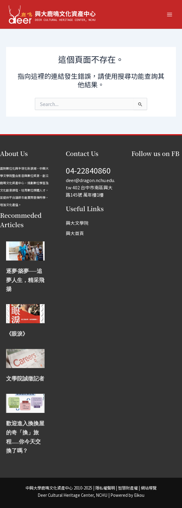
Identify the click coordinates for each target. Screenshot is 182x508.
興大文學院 (77, 223)
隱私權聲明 (105, 488)
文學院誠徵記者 (25, 378)
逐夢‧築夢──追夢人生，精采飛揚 (25, 280)
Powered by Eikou (127, 495)
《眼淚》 (17, 333)
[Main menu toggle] (169, 14)
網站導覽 (149, 488)
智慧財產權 (128, 488)
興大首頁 (75, 233)
